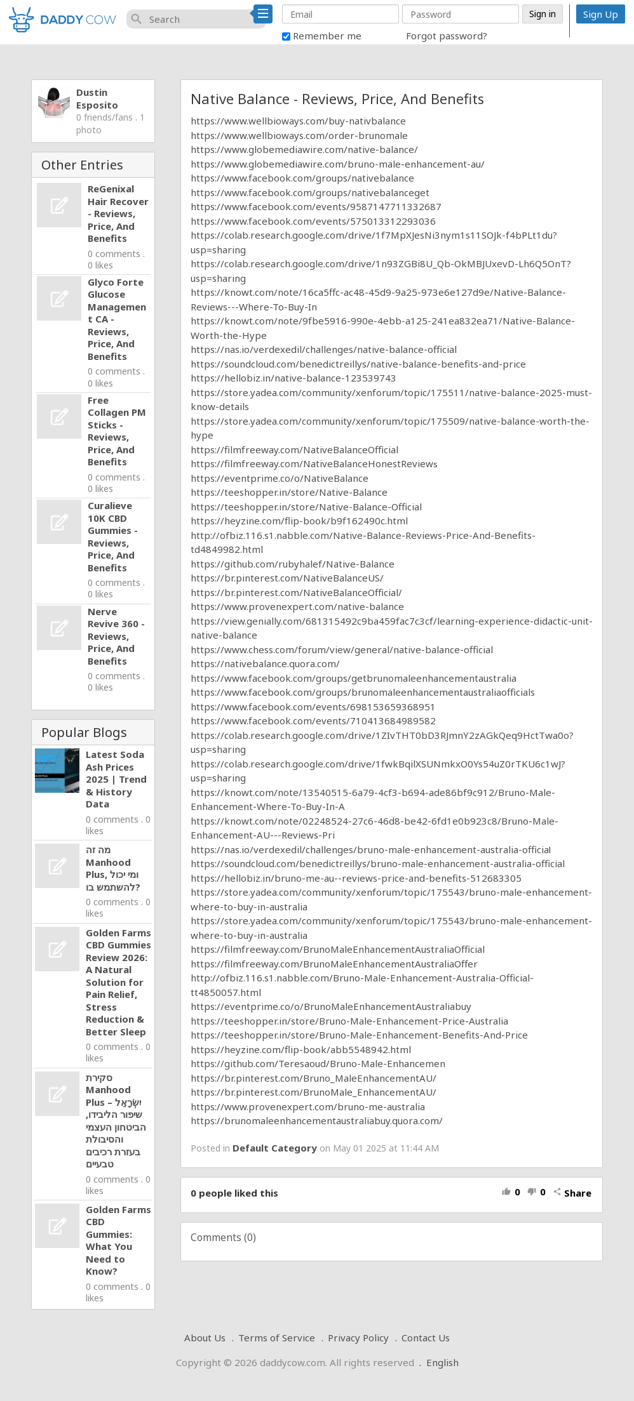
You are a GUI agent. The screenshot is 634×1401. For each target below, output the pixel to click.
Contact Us (425, 1337)
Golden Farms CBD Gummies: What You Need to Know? (118, 1240)
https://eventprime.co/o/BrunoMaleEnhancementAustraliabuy (331, 1006)
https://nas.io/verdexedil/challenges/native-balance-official (324, 349)
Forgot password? (446, 35)
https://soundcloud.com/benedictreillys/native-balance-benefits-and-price (358, 363)
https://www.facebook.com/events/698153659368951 (313, 706)
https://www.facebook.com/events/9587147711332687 (316, 206)
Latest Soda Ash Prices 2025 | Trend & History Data (116, 779)
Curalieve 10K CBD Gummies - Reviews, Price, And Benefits (113, 536)
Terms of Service (276, 1337)
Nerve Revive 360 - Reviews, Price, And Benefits (116, 636)
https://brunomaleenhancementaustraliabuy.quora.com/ (317, 1120)
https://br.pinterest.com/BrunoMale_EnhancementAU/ (313, 1092)
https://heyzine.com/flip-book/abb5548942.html (301, 1049)
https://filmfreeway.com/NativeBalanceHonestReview (312, 463)
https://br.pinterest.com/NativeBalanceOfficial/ (296, 592)
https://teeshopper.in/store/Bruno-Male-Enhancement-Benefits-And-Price (359, 1034)
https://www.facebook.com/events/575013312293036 (313, 221)
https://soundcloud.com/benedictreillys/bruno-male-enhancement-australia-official (378, 863)
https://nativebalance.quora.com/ (265, 663)
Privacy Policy (358, 1337)
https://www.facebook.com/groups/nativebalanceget (310, 192)
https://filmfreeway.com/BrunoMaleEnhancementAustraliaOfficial (338, 949)
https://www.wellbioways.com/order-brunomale (299, 135)
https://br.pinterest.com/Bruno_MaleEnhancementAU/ (313, 1078)
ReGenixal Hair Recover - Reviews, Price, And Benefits (118, 213)
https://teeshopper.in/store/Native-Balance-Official (306, 506)
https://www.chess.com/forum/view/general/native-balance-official (342, 649)
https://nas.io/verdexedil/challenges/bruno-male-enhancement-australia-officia (370, 849)
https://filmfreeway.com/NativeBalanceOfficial (296, 449)
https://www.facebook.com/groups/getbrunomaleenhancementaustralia (353, 678)
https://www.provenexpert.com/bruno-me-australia (308, 1106)
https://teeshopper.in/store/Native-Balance (289, 492)
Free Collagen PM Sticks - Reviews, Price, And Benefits (117, 431)
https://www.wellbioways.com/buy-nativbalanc (295, 120)
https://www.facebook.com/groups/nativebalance (302, 177)
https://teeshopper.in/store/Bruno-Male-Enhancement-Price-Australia (349, 1020)
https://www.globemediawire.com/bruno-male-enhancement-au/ (338, 163)
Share (572, 1192)
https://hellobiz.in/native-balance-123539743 (293, 377)
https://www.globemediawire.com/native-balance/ (304, 149)
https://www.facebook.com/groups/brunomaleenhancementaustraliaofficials (363, 692)
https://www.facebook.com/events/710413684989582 (313, 720)
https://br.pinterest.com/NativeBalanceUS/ (287, 577)
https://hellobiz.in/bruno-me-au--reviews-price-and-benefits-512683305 (356, 878)
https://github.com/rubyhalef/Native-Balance (293, 563)
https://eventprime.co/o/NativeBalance (279, 478)
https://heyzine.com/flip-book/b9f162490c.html (299, 520)
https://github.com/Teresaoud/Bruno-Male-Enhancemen (318, 1063)
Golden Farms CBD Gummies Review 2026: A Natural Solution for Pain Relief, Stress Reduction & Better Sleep (118, 982)
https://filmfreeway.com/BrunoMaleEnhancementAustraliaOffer (334, 963)
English (442, 1362)
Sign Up (600, 14)
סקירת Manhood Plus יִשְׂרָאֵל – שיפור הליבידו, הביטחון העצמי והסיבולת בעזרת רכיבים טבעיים (116, 1121)
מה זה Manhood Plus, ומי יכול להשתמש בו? (113, 868)
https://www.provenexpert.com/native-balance (297, 606)
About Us (205, 1337)
